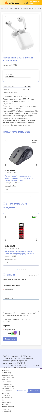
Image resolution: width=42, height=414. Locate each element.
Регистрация (34, 2)
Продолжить (9, 339)
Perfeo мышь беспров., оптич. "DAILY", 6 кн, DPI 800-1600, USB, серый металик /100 (19, 178)
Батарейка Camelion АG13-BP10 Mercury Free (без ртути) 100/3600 (19, 252)
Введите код (9, 330)
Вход (31, 4)
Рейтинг (7, 319)
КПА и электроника (12, 8)
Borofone (27, 86)
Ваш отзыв (8, 298)
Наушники (37, 8)
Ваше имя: (8, 290)
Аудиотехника (26, 8)
